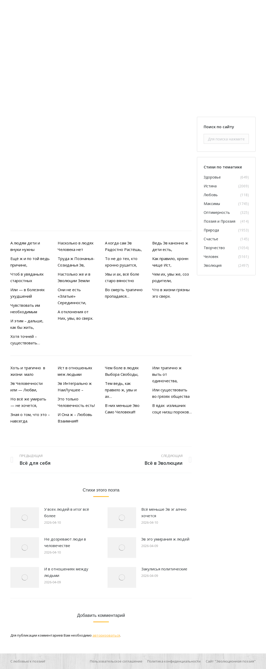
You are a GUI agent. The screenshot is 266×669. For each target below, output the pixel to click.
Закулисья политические (164, 568)
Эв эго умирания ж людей (165, 539)
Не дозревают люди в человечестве (65, 542)
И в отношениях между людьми (66, 572)
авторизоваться (106, 635)
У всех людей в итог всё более (66, 512)
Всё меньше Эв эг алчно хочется (164, 512)
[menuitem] (116, 661)
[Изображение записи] (24, 517)
